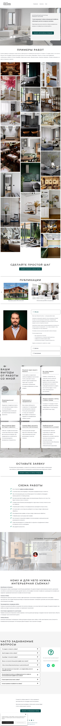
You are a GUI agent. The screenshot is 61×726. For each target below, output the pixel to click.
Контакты (42, 3)
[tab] (45, 328)
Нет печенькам (20, 722)
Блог (46, 3)
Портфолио (35, 3)
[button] (25, 714)
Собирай (8, 722)
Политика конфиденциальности (30, 724)
